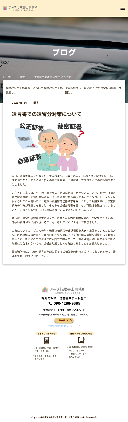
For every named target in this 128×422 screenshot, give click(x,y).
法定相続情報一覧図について (82, 88)
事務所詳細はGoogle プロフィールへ (64, 325)
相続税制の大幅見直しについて (24, 88)
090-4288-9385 (67, 303)
